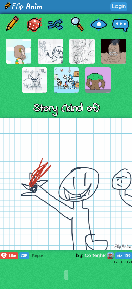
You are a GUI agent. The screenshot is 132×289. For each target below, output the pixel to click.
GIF (24, 255)
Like (8, 255)
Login (119, 6)
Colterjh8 (99, 255)
